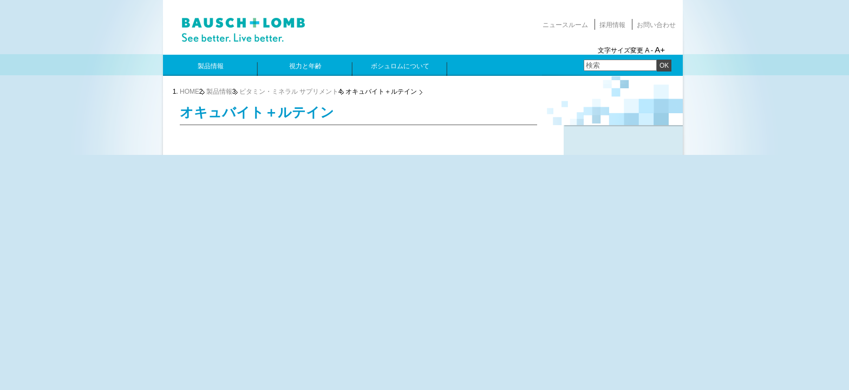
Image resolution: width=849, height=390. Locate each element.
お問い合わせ (656, 25)
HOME (189, 91)
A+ (660, 49)
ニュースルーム (565, 25)
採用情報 (612, 25)
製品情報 (219, 91)
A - (649, 50)
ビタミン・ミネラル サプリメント (288, 91)
